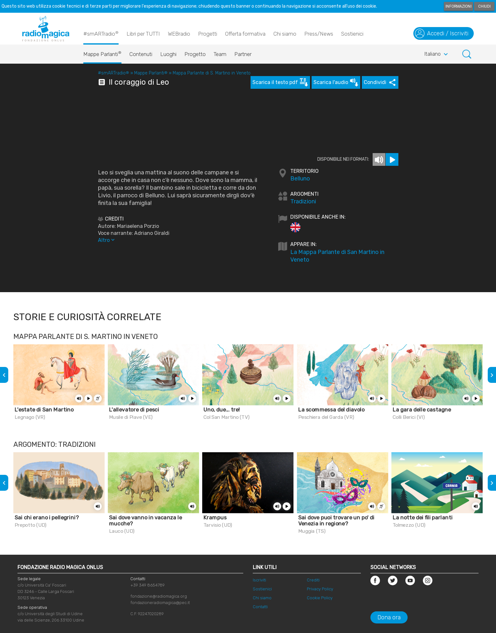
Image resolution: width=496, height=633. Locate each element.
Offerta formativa (245, 34)
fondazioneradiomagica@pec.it (160, 602)
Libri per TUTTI (143, 34)
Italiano (437, 54)
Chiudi (484, 6)
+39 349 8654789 (147, 585)
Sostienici (352, 34)
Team (220, 54)
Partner (242, 54)
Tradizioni (303, 201)
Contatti (260, 606)
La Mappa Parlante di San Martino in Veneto (337, 256)
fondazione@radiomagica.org (158, 596)
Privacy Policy (320, 589)
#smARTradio (101, 33)
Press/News (318, 34)
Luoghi (168, 54)
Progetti (207, 34)
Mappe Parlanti (102, 52)
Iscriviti (259, 580)
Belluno (300, 178)
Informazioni (458, 6)
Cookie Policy (320, 597)
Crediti (313, 580)
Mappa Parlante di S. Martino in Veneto (212, 73)
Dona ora (389, 617)
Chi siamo (284, 34)
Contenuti (140, 54)
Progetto (195, 54)
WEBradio (179, 34)
